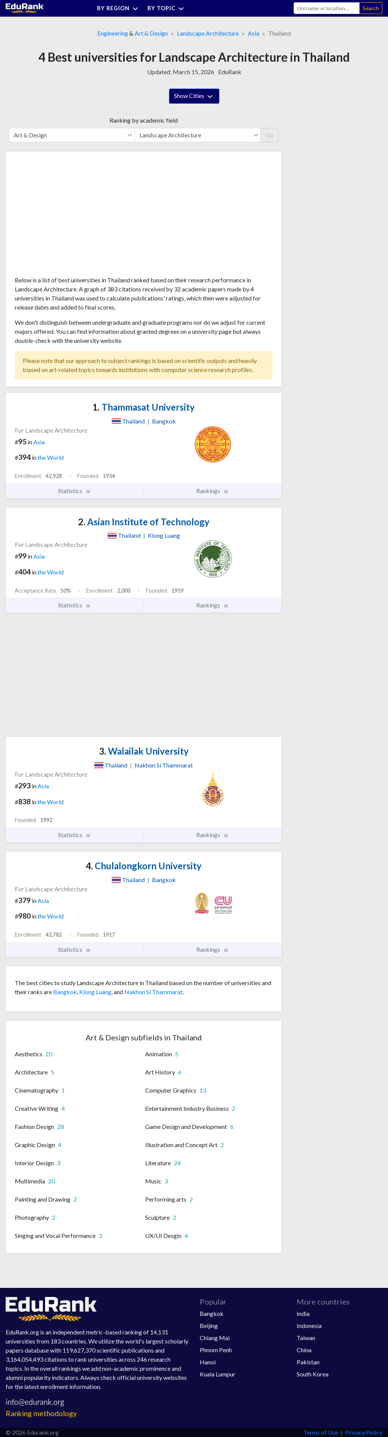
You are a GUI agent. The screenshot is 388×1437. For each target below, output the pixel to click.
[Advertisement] (72, 216)
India (303, 1313)
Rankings (212, 491)
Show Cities (194, 96)
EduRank (229, 71)
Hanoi (208, 1361)
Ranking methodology (41, 1413)
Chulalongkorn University (144, 865)
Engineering (112, 33)
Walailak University (144, 751)
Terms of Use (321, 1432)
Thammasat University (143, 407)
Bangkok (65, 991)
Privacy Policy (363, 1432)
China (304, 1349)
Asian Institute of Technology (144, 521)
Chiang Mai (215, 1337)
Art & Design (151, 33)
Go (270, 135)
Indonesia (309, 1325)
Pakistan (308, 1361)
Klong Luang (95, 991)
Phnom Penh (216, 1349)
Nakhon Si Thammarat (153, 991)
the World (51, 457)
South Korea (313, 1374)
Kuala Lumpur (217, 1374)
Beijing (209, 1325)
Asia (253, 33)
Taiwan (306, 1337)
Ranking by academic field (144, 120)
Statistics (74, 491)
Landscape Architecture (208, 33)
